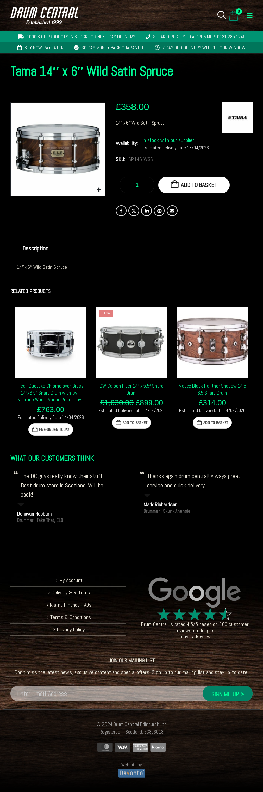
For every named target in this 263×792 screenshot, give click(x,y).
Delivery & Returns (71, 592)
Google (206, 630)
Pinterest (159, 210)
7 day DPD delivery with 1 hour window (204, 47)
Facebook (121, 210)
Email (172, 210)
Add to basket (199, 185)
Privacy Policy (71, 629)
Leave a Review (195, 636)
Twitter (133, 210)
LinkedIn (146, 210)
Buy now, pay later (44, 47)
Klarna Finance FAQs (71, 604)
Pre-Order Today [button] (54, 429)
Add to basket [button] (135, 422)
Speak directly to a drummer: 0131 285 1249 (199, 37)
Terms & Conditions (70, 617)
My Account (71, 580)
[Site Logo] (44, 15)
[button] (222, 15)
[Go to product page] (50, 342)
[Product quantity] (137, 185)
